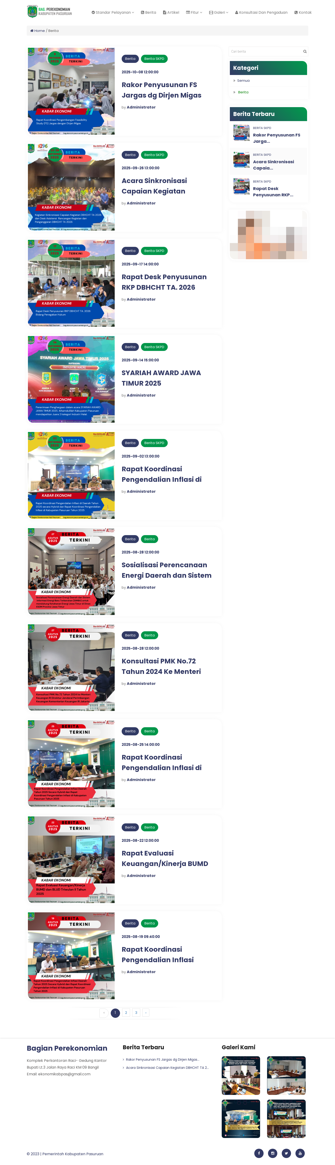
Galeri (218, 12)
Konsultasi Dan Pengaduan (261, 12)
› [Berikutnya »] (145, 1012)
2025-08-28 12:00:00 (140, 552)
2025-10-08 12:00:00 (140, 72)
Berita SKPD (154, 58)
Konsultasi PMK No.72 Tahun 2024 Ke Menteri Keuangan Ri (162, 671)
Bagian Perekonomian (67, 1048)
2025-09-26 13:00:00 (140, 168)
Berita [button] (243, 92)
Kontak (303, 12)
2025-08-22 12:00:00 (140, 840)
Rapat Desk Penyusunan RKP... (273, 192)
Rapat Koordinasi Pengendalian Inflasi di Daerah (163, 479)
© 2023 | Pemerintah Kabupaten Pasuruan (65, 1154)
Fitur (194, 12)
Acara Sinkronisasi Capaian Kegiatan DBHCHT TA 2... (166, 1067)
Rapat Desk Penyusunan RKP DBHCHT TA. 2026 (166, 282)
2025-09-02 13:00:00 (140, 456)
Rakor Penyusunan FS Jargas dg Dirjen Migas (163, 90)
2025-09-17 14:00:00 (140, 264)
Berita (148, 12)
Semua (243, 80)
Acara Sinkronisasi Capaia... (273, 165)
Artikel (171, 12)
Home (37, 30)
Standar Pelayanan (113, 12)
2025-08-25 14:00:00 (141, 744)
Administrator (141, 107)
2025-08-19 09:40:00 (141, 936)
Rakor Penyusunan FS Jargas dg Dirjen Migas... (161, 1059)
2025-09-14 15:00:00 (140, 360)
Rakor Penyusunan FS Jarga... (276, 138)
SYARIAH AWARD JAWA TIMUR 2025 (163, 378)
